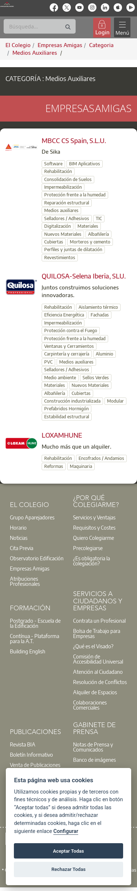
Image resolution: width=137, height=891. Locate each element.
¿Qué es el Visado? (93, 646)
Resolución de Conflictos (100, 682)
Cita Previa (21, 548)
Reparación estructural (66, 203)
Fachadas (100, 315)
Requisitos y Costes (94, 527)
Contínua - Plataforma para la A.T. (34, 638)
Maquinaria (81, 466)
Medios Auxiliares (35, 52)
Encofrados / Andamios (101, 458)
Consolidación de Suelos (68, 179)
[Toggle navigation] (122, 27)
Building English (27, 651)
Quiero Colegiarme (93, 537)
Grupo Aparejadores (32, 517)
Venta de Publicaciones (35, 764)
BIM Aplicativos (84, 163)
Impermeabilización (63, 187)
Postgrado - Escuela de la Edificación (35, 623)
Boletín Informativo (31, 754)
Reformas (53, 466)
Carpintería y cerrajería (66, 354)
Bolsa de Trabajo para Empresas (96, 633)
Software (53, 163)
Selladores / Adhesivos (66, 218)
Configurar (65, 831)
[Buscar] (40, 26)
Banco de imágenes (94, 759)
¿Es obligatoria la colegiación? (91, 561)
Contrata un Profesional (99, 620)
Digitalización (57, 226)
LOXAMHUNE (62, 435)
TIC (99, 218)
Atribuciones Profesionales (25, 581)
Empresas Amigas (29, 568)
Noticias (18, 537)
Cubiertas (53, 242)
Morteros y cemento (90, 242)
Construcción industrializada (72, 401)
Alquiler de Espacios (95, 692)
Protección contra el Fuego (70, 330)
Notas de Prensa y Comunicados (93, 747)
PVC (48, 362)
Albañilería (98, 234)
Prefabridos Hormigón (66, 408)
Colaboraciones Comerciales (90, 705)
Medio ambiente (60, 377)
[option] (37, 517)
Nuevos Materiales (62, 234)
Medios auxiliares (61, 210)
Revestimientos (59, 257)
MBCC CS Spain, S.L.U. (74, 140)
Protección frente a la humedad (75, 194)
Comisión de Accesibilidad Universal (98, 659)
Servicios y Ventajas (94, 517)
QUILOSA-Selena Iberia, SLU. (84, 276)
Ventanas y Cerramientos (69, 346)
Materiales (87, 226)
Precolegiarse (88, 548)
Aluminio (104, 354)
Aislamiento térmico (98, 307)
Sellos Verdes (96, 377)
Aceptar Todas (68, 851)
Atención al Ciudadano (98, 671)
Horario (18, 527)
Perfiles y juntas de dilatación (73, 249)
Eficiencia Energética (64, 315)
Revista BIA (22, 744)
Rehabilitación (58, 171)
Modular (115, 401)
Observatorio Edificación (37, 558)
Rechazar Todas (69, 869)
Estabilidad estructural (66, 416)
